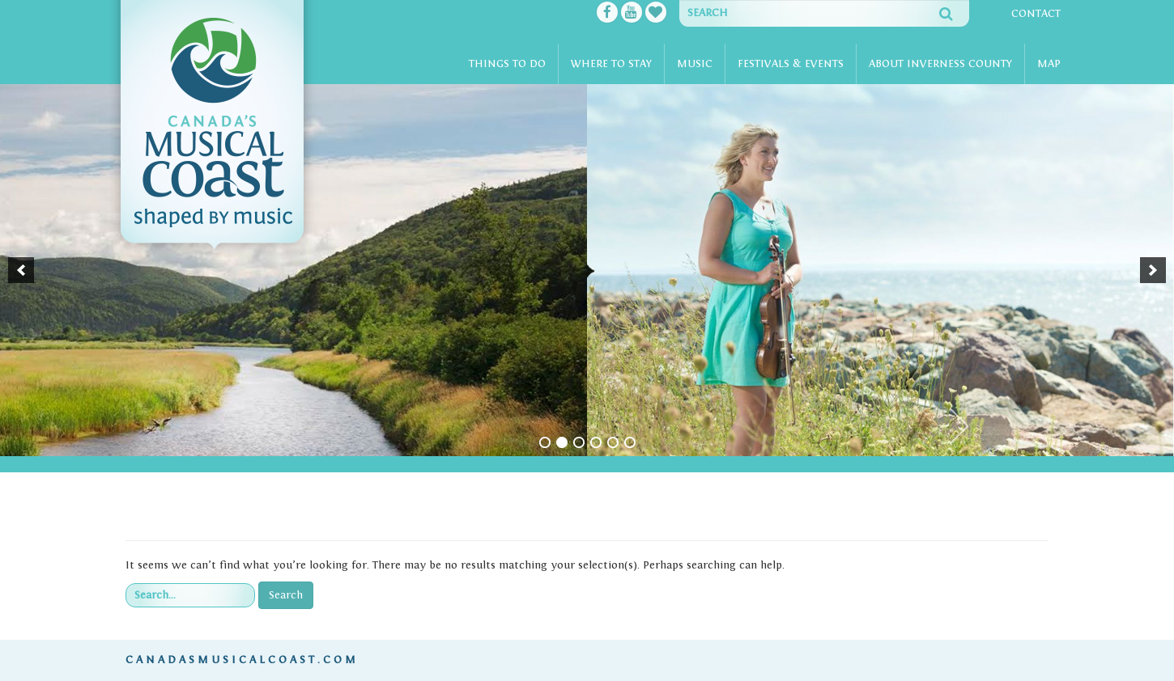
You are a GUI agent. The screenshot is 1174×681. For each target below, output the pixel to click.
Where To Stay (611, 63)
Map (1049, 63)
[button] (21, 270)
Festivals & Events (791, 63)
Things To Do (507, 63)
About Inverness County (940, 63)
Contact (1036, 13)
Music (694, 63)
